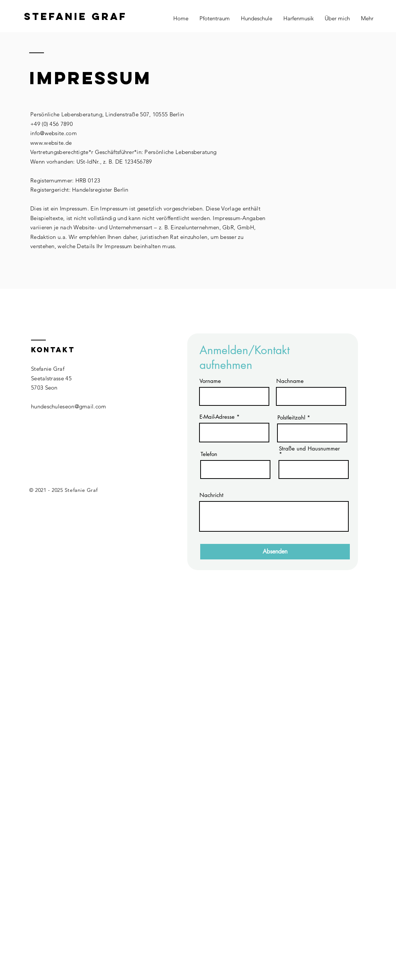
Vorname (210, 381)
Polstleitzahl (291, 417)
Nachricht (211, 495)
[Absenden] (275, 551)
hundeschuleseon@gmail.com (68, 406)
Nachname (290, 381)
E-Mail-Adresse (217, 416)
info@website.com (53, 133)
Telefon (209, 454)
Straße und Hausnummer (309, 449)
